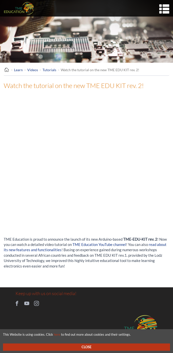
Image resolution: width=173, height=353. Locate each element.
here (57, 334)
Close (87, 347)
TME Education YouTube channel (99, 244)
